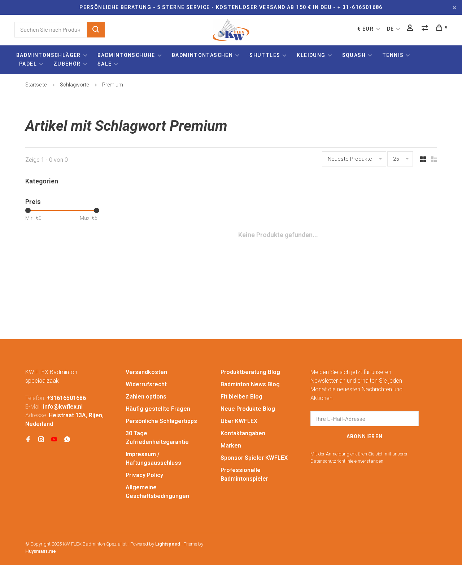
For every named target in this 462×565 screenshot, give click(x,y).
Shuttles (264, 55)
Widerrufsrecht (146, 384)
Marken (231, 445)
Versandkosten (146, 372)
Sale (104, 64)
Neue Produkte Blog (248, 408)
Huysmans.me (40, 551)
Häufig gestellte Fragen (158, 408)
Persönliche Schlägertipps (161, 421)
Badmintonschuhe (126, 55)
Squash (354, 55)
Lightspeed (167, 544)
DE (390, 29)
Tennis (393, 55)
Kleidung (311, 55)
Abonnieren (364, 436)
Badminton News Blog (250, 384)
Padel (28, 64)
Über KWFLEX (239, 421)
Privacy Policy (144, 475)
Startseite (36, 85)
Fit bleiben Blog (241, 396)
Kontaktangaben (243, 433)
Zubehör (67, 64)
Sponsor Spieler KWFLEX (254, 457)
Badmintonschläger (48, 55)
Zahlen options (146, 396)
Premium (112, 85)
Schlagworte (74, 85)
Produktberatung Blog (250, 372)
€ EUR (366, 29)
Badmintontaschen (202, 55)
